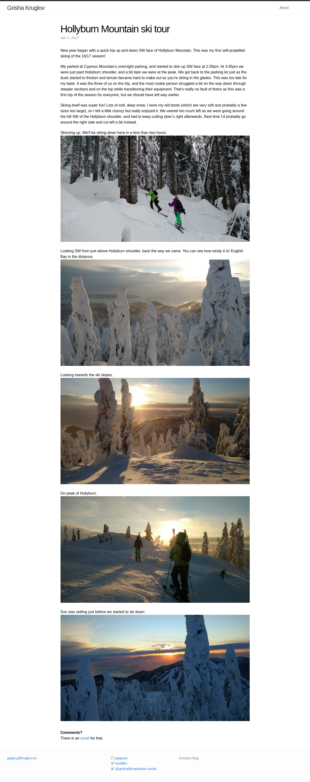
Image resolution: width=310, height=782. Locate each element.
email (84, 738)
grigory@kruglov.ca (21, 758)
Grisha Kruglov (25, 7)
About (284, 8)
